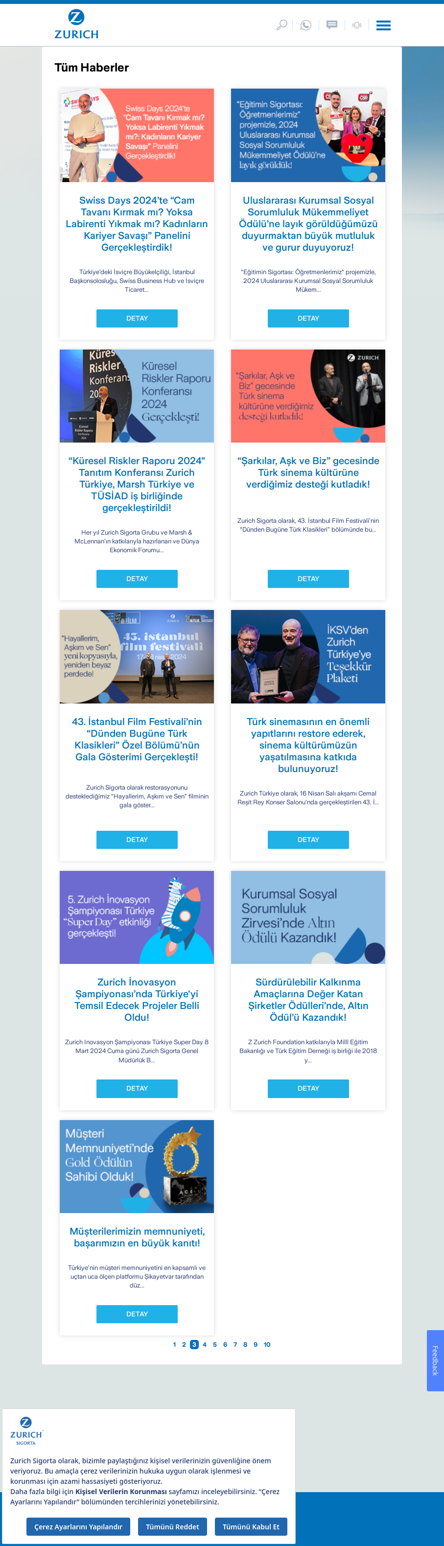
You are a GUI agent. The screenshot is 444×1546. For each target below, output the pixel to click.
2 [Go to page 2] (184, 1344)
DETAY (137, 318)
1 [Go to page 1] (175, 1344)
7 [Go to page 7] (236, 1344)
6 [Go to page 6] (226, 1344)
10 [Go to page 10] (267, 1344)
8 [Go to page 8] (246, 1344)
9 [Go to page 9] (256, 1344)
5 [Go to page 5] (215, 1344)
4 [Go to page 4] (205, 1344)
